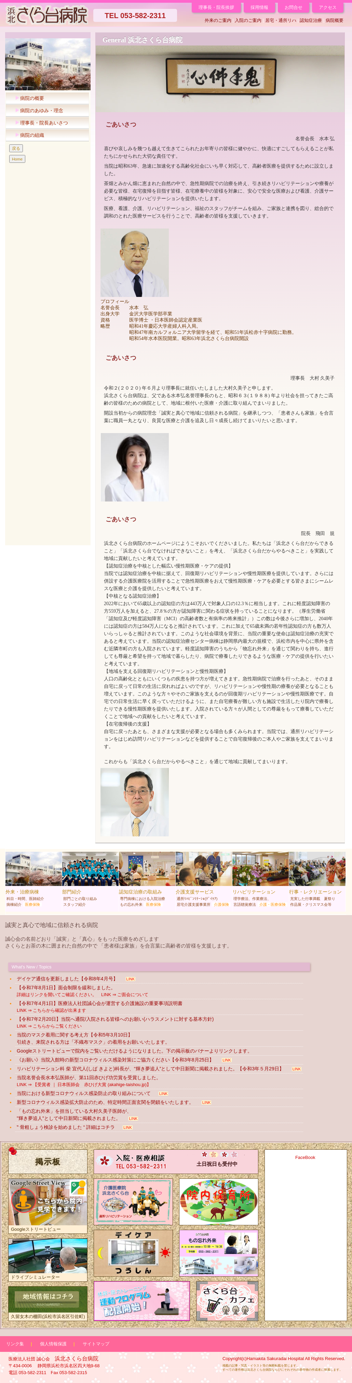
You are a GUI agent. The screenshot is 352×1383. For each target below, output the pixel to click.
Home (17, 159)
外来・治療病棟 (33, 881)
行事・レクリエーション (317, 881)
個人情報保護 (53, 1343)
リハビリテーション (260, 881)
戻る (16, 148)
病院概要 (334, 20)
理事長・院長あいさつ (40, 123)
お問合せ (293, 7)
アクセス (328, 7)
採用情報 (259, 7)
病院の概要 (28, 98)
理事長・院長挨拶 (216, 7)
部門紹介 (90, 881)
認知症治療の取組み (147, 881)
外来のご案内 (218, 20)
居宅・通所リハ (280, 20)
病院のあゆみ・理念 (37, 110)
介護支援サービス (204, 881)
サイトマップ (96, 1343)
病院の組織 (28, 135)
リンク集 (15, 1343)
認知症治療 (311, 20)
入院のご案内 (248, 20)
